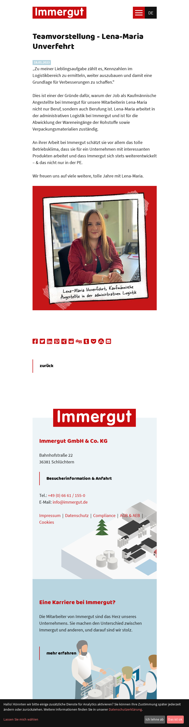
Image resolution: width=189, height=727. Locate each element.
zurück (46, 366)
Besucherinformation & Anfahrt (79, 478)
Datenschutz (77, 515)
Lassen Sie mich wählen (20, 719)
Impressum (50, 515)
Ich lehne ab (155, 719)
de (150, 13)
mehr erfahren (61, 653)
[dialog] (94, 713)
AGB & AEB (130, 515)
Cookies (46, 522)
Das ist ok (175, 719)
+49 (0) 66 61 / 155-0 (66, 495)
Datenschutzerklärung (125, 709)
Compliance (104, 515)
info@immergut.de (70, 502)
